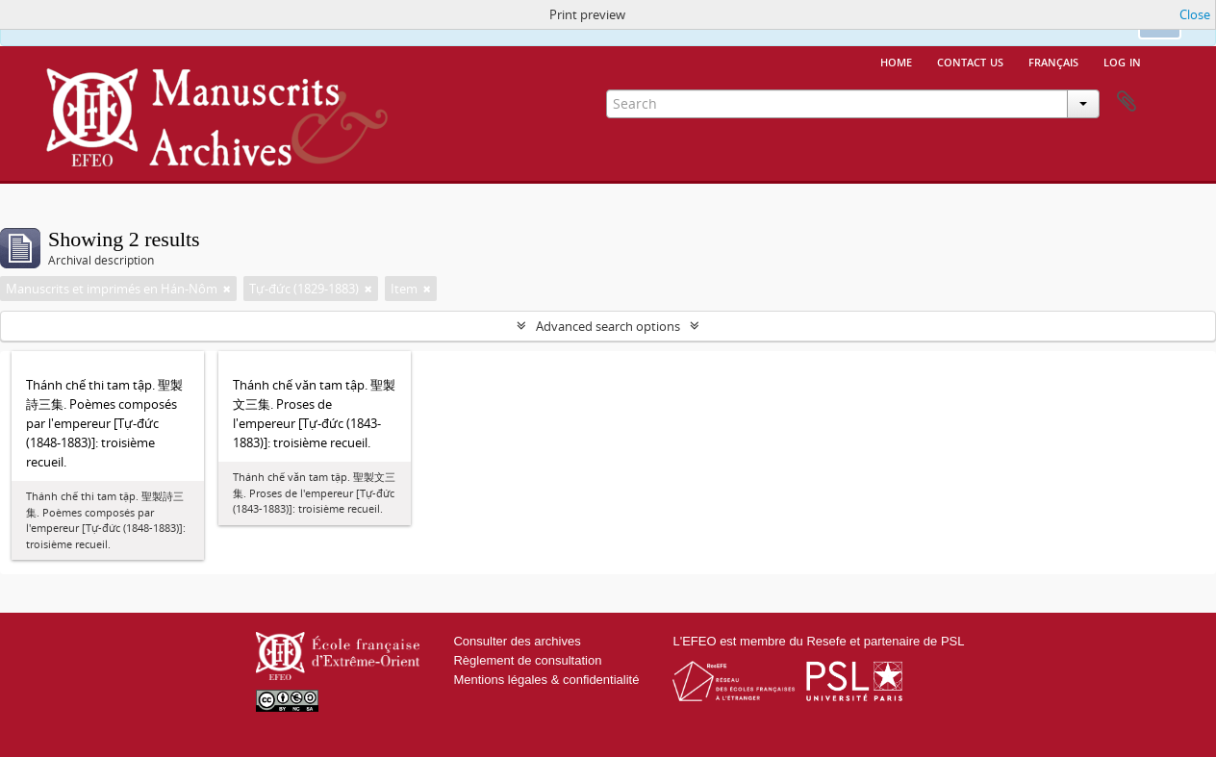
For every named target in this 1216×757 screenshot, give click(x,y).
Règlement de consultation (527, 660)
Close (1194, 14)
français (1053, 60)
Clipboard (1126, 102)
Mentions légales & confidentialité (546, 679)
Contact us (970, 60)
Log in (1122, 60)
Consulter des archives (516, 641)
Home (896, 60)
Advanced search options (608, 326)
